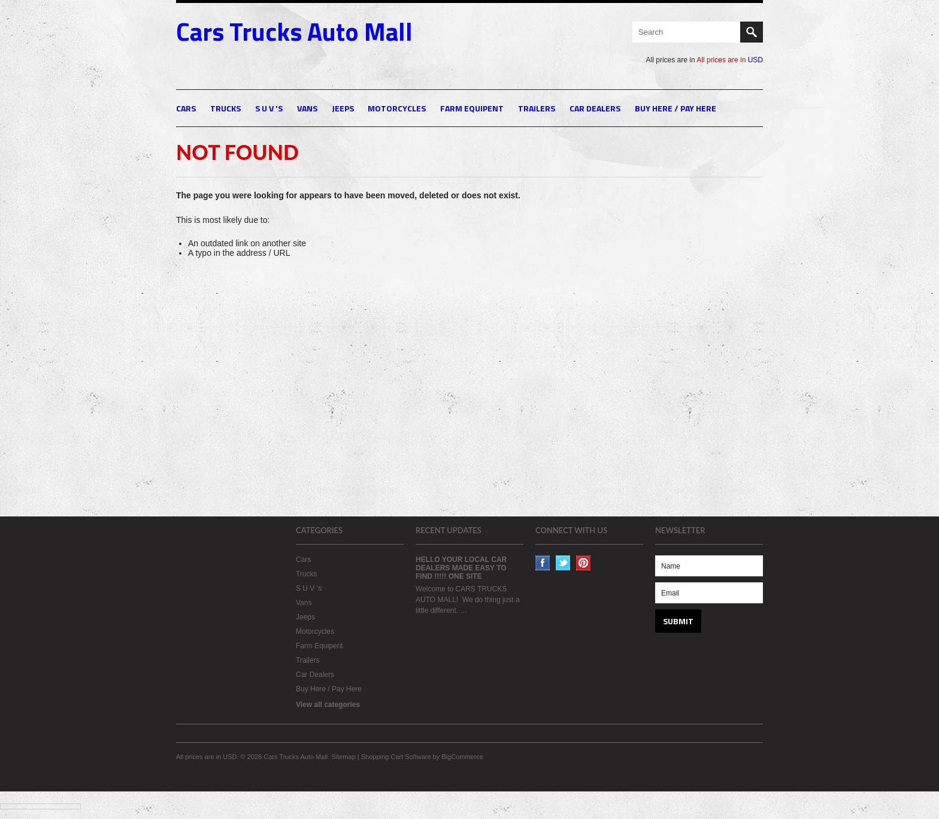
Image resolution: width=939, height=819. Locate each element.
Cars (186, 108)
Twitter (563, 562)
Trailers (536, 108)
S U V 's (269, 108)
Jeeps (343, 108)
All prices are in (729, 60)
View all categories (328, 704)
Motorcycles (397, 108)
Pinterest (583, 562)
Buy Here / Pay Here (675, 108)
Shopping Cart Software (396, 756)
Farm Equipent (472, 108)
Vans (307, 108)
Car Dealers (595, 108)
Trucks (225, 108)
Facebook (542, 562)
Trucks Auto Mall (294, 31)
